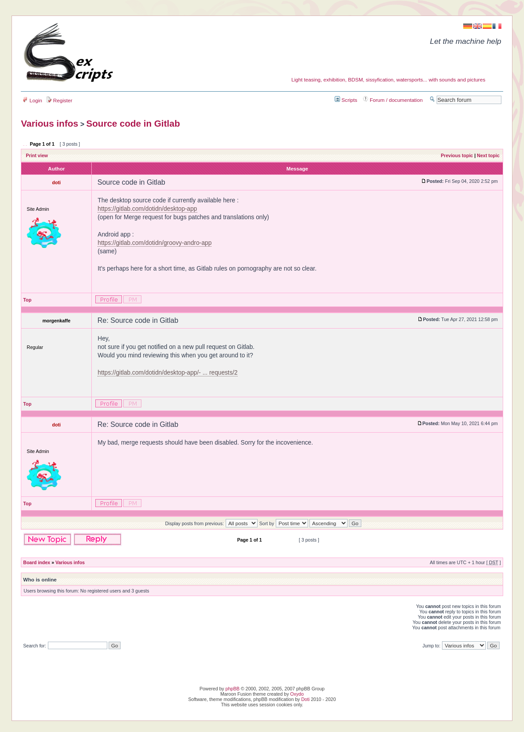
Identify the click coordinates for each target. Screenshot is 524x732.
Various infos (49, 123)
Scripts (346, 100)
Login (32, 100)
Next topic (488, 155)
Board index (36, 562)
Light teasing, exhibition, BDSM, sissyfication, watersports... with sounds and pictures (388, 79)
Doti (305, 699)
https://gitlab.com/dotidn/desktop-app (147, 208)
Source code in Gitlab (133, 123)
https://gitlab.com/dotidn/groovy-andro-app (154, 243)
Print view (37, 155)
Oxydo (297, 694)
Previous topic (457, 155)
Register (59, 100)
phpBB (233, 688)
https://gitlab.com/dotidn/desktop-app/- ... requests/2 (168, 372)
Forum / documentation (393, 100)
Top (27, 299)
